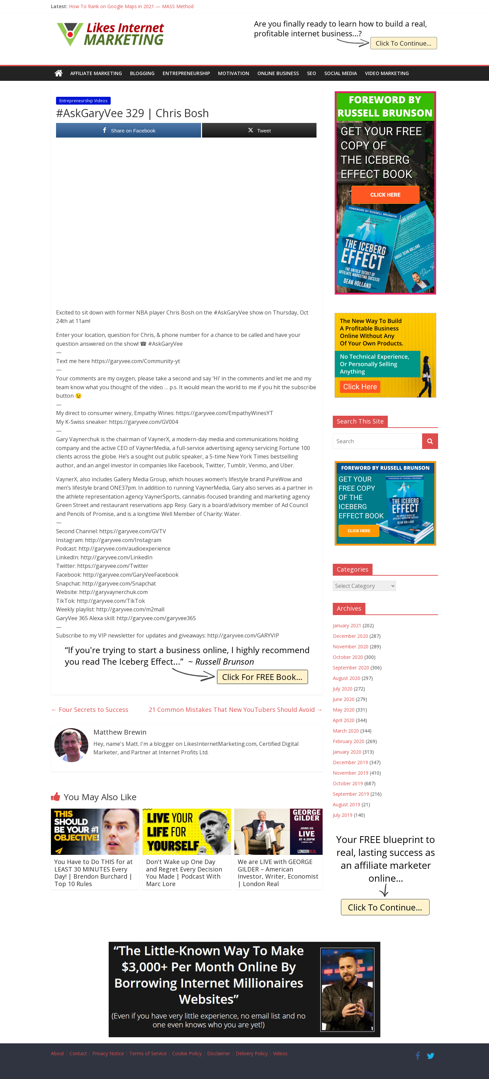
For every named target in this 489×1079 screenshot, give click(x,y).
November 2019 (350, 773)
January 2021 (347, 625)
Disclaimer (218, 1053)
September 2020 (351, 667)
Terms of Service (148, 1053)
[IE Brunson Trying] (186, 649)
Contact (78, 1053)
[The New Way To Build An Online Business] (385, 316)
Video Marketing (387, 73)
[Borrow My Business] (244, 946)
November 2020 (350, 646)
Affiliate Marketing (96, 73)
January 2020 (347, 752)
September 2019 (351, 794)
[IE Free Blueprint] (385, 835)
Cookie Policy (187, 1053)
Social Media (340, 73)
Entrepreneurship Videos (83, 101)
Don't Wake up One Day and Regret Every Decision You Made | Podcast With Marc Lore (184, 873)
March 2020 (346, 730)
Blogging (142, 73)
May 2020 (344, 709)
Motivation (233, 73)
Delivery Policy (252, 1053)
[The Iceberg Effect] (385, 94)
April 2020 (344, 720)
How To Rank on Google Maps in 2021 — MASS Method (131, 6)
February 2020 (348, 741)
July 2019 (342, 815)
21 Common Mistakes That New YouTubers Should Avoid (236, 709)
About (57, 1053)
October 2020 (348, 657)
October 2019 (348, 783)
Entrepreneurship (186, 73)
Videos (280, 1053)
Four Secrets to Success (89, 709)
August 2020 (346, 678)
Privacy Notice (108, 1053)
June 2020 (344, 699)
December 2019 (350, 762)
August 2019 (346, 804)
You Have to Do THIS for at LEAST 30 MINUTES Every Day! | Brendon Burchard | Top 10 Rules (93, 873)
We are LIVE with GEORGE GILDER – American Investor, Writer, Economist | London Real (278, 873)
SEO (311, 73)
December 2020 (350, 636)
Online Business (278, 73)
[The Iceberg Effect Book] (345, 24)
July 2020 (342, 688)
